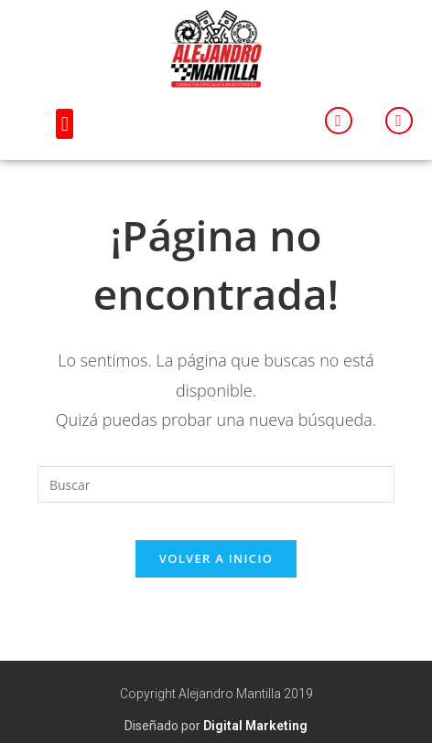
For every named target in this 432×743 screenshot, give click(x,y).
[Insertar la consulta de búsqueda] (216, 484)
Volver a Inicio (216, 558)
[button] (64, 124)
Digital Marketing (255, 725)
